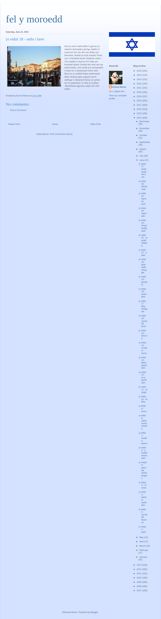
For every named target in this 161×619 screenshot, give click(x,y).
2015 (139, 113)
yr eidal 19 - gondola (143, 280)
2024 (139, 75)
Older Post (95, 124)
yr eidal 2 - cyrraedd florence (143, 516)
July (141, 155)
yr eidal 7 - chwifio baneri (143, 438)
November (144, 128)
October (143, 135)
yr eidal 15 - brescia (143, 334)
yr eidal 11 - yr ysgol (143, 389)
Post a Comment (18, 110)
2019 (139, 96)
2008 (139, 586)
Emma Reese (119, 87)
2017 (139, 105)
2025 (139, 71)
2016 (139, 109)
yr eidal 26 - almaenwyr (143, 185)
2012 (139, 569)
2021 (139, 88)
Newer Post (14, 124)
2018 (139, 100)
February (143, 550)
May (141, 537)
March (142, 546)
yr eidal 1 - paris (142, 529)
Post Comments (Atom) (61, 134)
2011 (139, 573)
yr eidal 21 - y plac (143, 252)
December (144, 121)
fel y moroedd (34, 19)
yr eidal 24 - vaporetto (143, 212)
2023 (139, 79)
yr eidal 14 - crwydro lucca (143, 347)
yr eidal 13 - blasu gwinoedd (143, 362)
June (142, 160)
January (143, 557)
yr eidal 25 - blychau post (142, 198)
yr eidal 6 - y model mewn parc (143, 452)
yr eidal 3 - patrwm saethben (143, 498)
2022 (139, 83)
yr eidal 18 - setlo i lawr (143, 293)
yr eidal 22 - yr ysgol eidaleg (143, 240)
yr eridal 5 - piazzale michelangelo (143, 470)
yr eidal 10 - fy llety (143, 399)
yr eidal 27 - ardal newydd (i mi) (142, 170)
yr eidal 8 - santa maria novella (143, 422)
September (144, 142)
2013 (139, 565)
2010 (139, 577)
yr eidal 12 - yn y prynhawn (143, 377)
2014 (139, 117)
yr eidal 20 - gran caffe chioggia (142, 266)
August (142, 149)
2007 (139, 590)
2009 (139, 582)
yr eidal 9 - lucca (142, 408)
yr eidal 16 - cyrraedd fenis (143, 320)
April (141, 541)
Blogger (94, 612)
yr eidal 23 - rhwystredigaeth (143, 225)
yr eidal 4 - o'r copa (143, 485)
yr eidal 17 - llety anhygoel (143, 306)
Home (55, 124)
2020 (139, 92)
